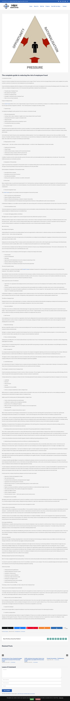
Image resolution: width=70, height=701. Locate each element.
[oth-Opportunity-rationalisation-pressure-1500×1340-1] (35, 43)
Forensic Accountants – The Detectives (55, 658)
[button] (3, 655)
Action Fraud (7, 103)
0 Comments (23, 631)
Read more (61, 697)
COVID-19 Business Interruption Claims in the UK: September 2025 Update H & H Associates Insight (34, 659)
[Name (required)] (31, 679)
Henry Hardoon (5, 631)
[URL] (31, 686)
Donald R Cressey (25, 269)
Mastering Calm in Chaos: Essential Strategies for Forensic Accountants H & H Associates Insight (12, 659)
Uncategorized (17, 631)
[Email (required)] (31, 683)
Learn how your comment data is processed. (26, 693)
